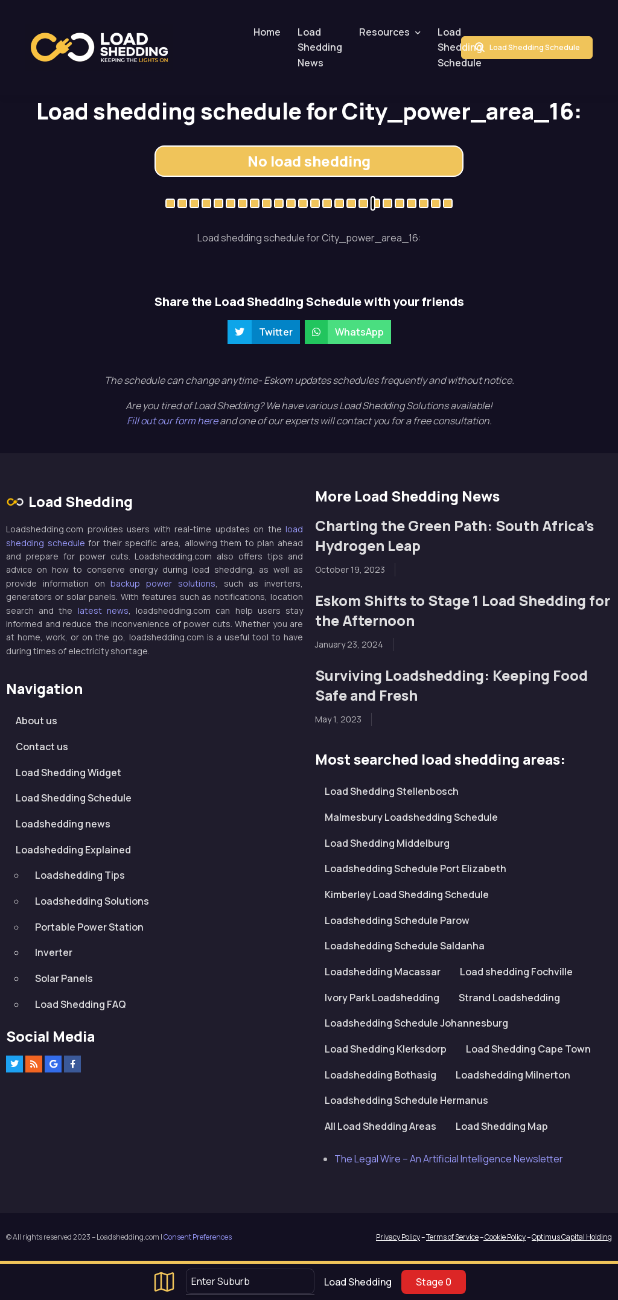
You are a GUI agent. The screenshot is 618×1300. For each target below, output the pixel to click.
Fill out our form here (173, 420)
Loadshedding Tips (80, 875)
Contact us (42, 746)
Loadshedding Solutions (92, 901)
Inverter (53, 952)
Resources (384, 32)
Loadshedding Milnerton (513, 1075)
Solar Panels (64, 978)
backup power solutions (162, 583)
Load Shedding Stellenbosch (392, 791)
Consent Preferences (198, 1237)
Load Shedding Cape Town (528, 1049)
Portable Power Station (89, 927)
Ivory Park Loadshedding (382, 997)
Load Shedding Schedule (460, 47)
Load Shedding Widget (68, 772)
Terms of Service (452, 1237)
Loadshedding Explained (73, 849)
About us (36, 720)
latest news (103, 610)
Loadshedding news (63, 823)
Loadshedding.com (99, 47)
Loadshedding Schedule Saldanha (405, 945)
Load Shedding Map (502, 1126)
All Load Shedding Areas (380, 1126)
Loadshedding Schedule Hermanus (406, 1100)
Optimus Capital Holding (572, 1237)
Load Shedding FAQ (80, 1004)
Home (267, 32)
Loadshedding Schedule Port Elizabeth (415, 868)
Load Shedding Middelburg (387, 843)
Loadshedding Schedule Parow (397, 920)
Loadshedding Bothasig (380, 1075)
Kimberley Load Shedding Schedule (407, 894)
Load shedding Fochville (516, 971)
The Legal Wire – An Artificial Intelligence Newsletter (448, 1158)
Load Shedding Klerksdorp (386, 1049)
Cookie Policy (504, 1237)
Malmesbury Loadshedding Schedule (411, 817)
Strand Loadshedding (509, 997)
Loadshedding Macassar (383, 971)
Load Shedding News (320, 47)
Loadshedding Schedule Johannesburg (416, 1023)
